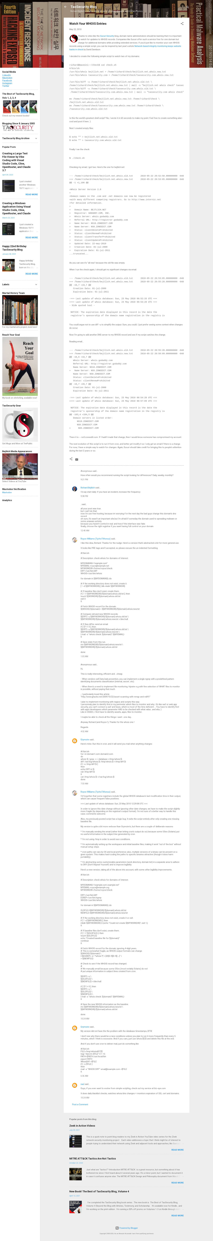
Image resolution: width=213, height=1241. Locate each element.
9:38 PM (84, 496)
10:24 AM (85, 1018)
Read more (177, 1150)
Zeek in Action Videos (82, 1125)
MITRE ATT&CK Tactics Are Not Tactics (92, 1158)
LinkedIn (6, 75)
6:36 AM (84, 1076)
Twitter (5, 86)
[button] (182, 24)
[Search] (187, 7)
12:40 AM (85, 530)
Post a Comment (80, 1104)
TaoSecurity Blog (83, 7)
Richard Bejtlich (88, 487)
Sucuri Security (107, 36)
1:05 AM (84, 656)
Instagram (7, 83)
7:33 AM (84, 783)
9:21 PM (84, 479)
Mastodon (7, 78)
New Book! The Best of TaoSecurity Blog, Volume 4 (99, 1191)
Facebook (7, 80)
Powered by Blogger (126, 1228)
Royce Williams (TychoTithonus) (95, 538)
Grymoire (85, 739)
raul (82, 1084)
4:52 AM (84, 731)
